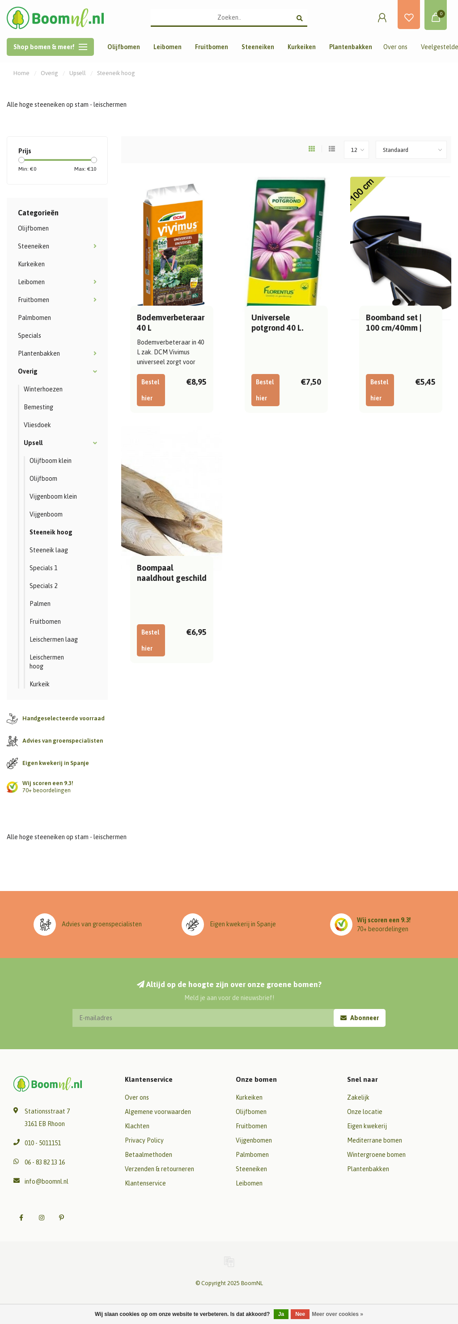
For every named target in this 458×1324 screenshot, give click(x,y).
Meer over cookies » (337, 1314)
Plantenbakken (350, 46)
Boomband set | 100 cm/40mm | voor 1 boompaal (395, 328)
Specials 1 (43, 568)
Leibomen (167, 46)
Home (21, 73)
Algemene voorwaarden (158, 1111)
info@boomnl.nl (46, 1181)
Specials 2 (43, 585)
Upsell (33, 442)
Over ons (395, 46)
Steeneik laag (49, 550)
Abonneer (359, 1017)
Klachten (137, 1126)
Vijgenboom (46, 514)
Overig (28, 371)
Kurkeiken (302, 46)
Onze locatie (364, 1111)
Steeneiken (258, 46)
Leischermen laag (54, 639)
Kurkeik (40, 684)
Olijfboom (43, 478)
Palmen (40, 603)
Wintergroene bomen (376, 1154)
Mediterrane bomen (374, 1140)
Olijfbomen (123, 46)
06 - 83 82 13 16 (45, 1162)
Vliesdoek (37, 425)
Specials (29, 335)
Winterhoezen (43, 389)
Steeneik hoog (51, 532)
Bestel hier (150, 390)
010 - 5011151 (43, 1143)
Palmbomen (34, 317)
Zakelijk (358, 1097)
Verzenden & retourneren (159, 1169)
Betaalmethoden (148, 1154)
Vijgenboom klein (53, 496)
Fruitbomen (211, 46)
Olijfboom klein (51, 460)
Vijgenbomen (254, 1140)
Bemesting (38, 407)
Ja (281, 1314)
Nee (300, 1314)
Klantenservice (145, 1183)
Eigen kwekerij (367, 1126)
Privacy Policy (144, 1140)
